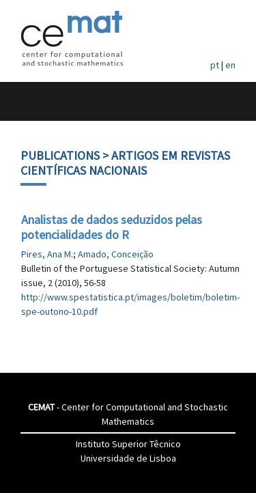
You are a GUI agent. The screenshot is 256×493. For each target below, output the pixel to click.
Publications (60, 155)
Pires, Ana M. (47, 254)
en (230, 65)
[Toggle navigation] (24, 101)
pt (214, 65)
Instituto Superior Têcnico (128, 444)
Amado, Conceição (116, 254)
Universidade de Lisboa (128, 458)
